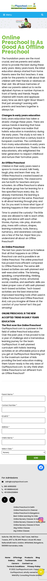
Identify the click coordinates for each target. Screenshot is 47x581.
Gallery (11, 560)
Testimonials (31, 560)
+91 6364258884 (10, 492)
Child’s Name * (23, 440)
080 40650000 (9, 486)
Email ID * (23, 418)
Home (7, 557)
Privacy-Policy (33, 566)
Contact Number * (23, 407)
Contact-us (27, 563)
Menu (7, 14)
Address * (23, 429)
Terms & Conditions (16, 566)
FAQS (19, 560)
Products (29, 557)
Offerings (17, 557)
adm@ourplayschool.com (15, 481)
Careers (15, 563)
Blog (38, 557)
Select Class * (23, 451)
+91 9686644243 (10, 489)
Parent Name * (23, 396)
